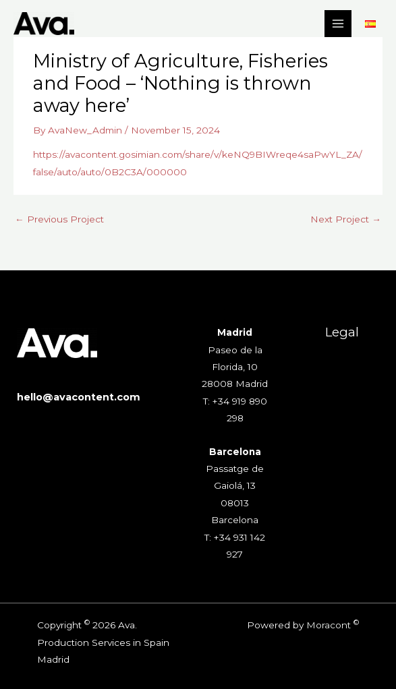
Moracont (328, 625)
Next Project (345, 219)
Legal (342, 332)
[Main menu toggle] (338, 24)
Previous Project (59, 219)
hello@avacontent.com (78, 397)
